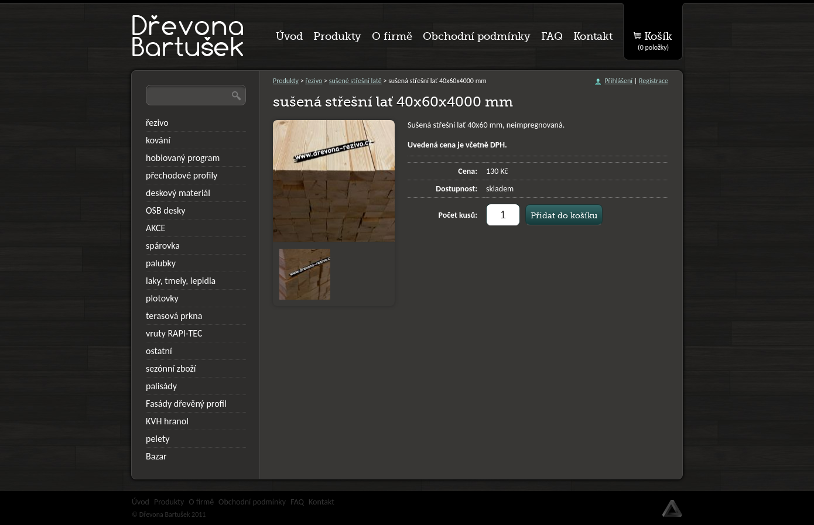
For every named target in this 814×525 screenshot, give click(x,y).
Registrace (653, 81)
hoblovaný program (183, 157)
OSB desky (165, 210)
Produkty (286, 81)
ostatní (159, 350)
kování (158, 140)
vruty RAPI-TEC (174, 333)
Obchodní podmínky (252, 502)
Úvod (140, 502)
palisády (161, 386)
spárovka (163, 245)
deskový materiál (178, 192)
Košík (655, 38)
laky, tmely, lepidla (181, 280)
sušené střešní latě (355, 81)
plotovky (162, 298)
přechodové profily (181, 175)
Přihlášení (618, 81)
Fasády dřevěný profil (186, 403)
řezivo (313, 81)
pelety (158, 438)
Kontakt (321, 502)
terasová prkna (174, 315)
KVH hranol (167, 421)
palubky (161, 263)
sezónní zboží (171, 368)
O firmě (201, 502)
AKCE (155, 228)
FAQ (297, 502)
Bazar (156, 456)
